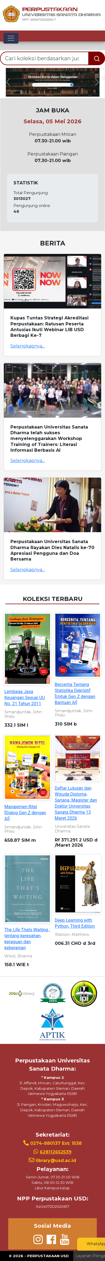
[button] (8, 82)
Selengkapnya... (27, 346)
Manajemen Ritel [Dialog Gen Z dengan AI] (25, 812)
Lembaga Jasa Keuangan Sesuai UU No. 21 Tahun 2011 (24, 697)
